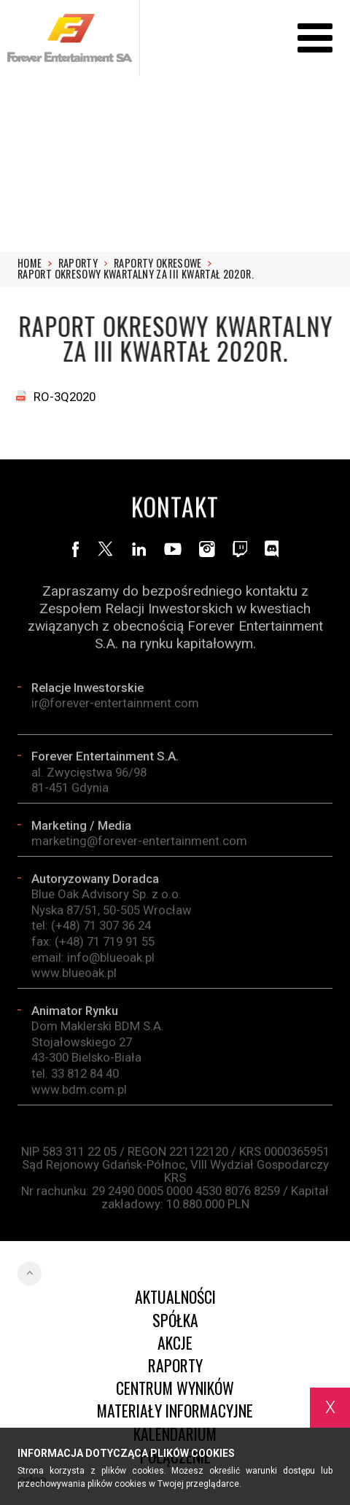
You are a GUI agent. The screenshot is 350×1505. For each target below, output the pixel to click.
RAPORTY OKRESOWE (162, 263)
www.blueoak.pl (74, 976)
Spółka (175, 1320)
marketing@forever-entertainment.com (139, 844)
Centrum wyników (175, 1388)
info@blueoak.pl (111, 960)
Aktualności (175, 1297)
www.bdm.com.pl (79, 1092)
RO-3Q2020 (65, 396)
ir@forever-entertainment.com (115, 706)
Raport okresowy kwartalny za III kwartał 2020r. (136, 274)
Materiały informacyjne (175, 1410)
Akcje (175, 1342)
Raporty (83, 263)
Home (35, 263)
